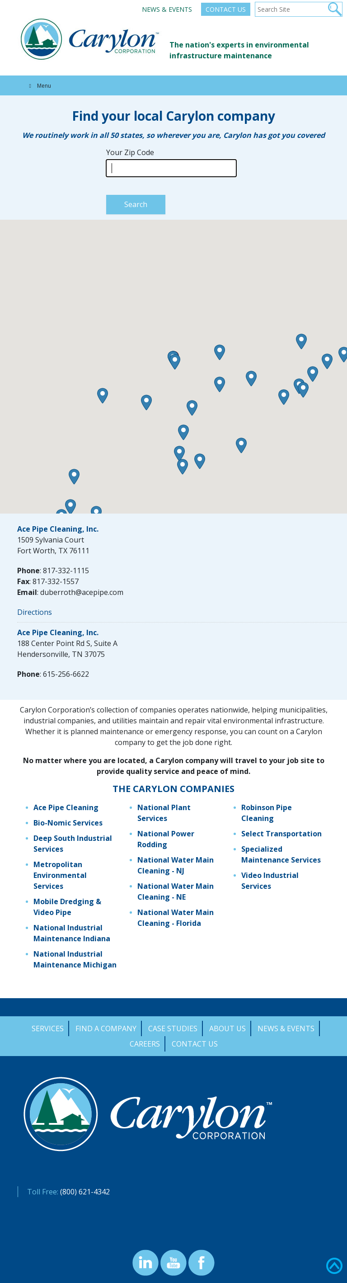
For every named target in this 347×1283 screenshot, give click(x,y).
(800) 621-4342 (85, 1192)
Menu (39, 86)
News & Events (167, 9)
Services (48, 1028)
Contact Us (226, 9)
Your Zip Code (130, 152)
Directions (34, 612)
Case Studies (172, 1028)
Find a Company (105, 1028)
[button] (74, 477)
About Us (227, 1028)
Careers (145, 1044)
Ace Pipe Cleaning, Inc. (57, 529)
